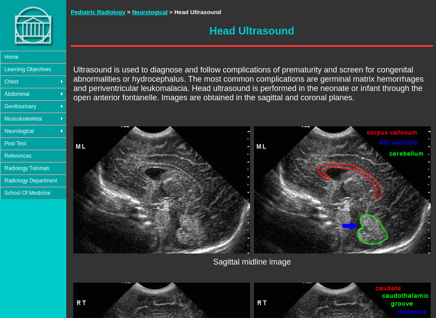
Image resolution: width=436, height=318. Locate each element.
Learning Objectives (27, 69)
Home (11, 57)
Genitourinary (20, 106)
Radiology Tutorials (26, 168)
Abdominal (17, 94)
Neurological (19, 131)
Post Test (15, 143)
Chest (11, 82)
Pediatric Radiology (98, 12)
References (17, 156)
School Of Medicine (27, 193)
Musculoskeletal (23, 119)
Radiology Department (30, 181)
